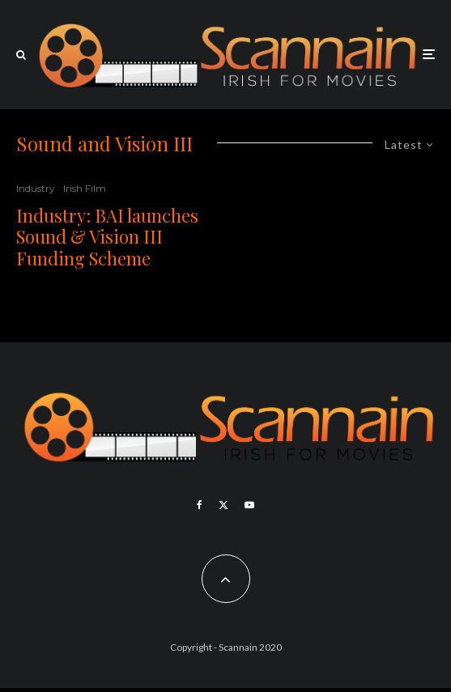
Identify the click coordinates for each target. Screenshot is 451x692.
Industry (35, 188)
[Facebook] (200, 505)
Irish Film (84, 188)
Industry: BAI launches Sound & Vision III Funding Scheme (107, 237)
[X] (223, 505)
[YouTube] (249, 505)
